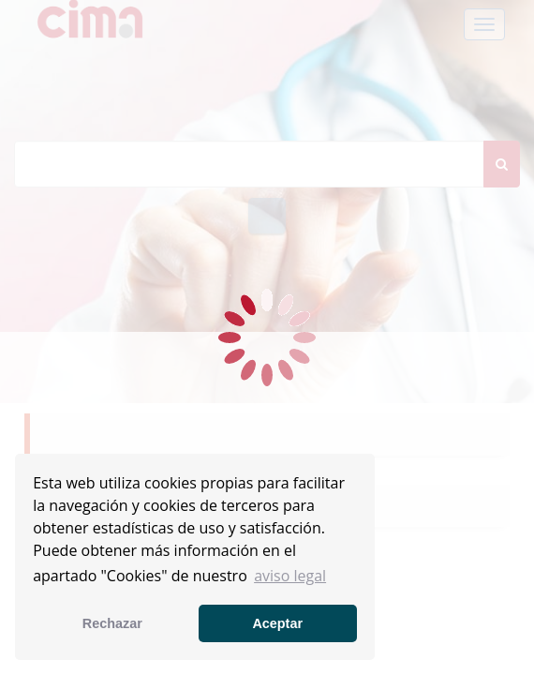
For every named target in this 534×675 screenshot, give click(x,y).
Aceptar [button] (277, 623)
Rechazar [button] (112, 623)
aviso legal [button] (290, 575)
